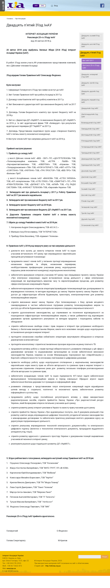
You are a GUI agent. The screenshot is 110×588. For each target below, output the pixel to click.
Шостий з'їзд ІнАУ (88, 195)
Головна (10, 18)
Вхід (56, 6)
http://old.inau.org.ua (52, 566)
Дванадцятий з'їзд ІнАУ (90, 159)
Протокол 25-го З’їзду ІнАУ (91, 66)
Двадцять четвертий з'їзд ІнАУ (89, 76)
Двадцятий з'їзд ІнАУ (89, 108)
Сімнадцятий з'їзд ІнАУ (90, 129)
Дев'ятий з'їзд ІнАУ (88, 177)
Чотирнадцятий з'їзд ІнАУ (91, 147)
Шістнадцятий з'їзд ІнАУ (90, 135)
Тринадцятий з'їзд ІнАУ (90, 153)
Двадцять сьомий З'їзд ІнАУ (90, 37)
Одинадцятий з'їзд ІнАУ (90, 165)
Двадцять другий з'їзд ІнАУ (90, 92)
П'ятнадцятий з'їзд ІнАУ (90, 141)
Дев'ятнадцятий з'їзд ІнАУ (89, 115)
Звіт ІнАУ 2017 (88, 61)
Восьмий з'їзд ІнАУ (88, 183)
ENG (42, 6)
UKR (36, 6)
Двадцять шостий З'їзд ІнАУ (90, 45)
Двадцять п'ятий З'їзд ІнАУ (90, 54)
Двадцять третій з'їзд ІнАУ (89, 84)
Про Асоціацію (20, 18)
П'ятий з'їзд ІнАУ (87, 201)
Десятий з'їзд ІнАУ (88, 171)
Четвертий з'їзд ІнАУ (89, 207)
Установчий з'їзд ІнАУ (89, 225)
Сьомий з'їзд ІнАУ (88, 189)
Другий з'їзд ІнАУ (88, 219)
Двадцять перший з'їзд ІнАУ (90, 101)
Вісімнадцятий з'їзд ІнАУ (91, 123)
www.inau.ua (11, 568)
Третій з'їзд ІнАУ (87, 213)
